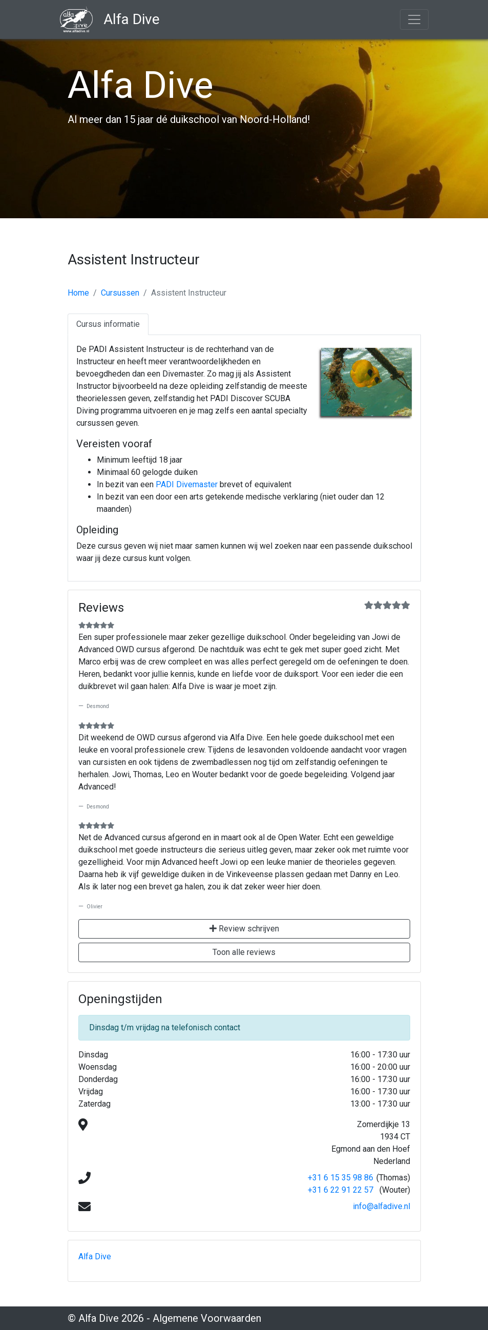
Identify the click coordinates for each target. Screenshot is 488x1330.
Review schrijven (244, 928)
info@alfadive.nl (381, 1206)
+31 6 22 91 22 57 (340, 1190)
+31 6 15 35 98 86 (340, 1177)
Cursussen (120, 293)
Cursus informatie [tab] (108, 324)
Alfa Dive (94, 1256)
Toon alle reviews (244, 952)
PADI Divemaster (187, 484)
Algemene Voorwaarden (207, 1318)
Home (78, 293)
